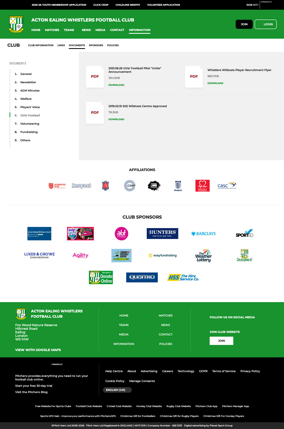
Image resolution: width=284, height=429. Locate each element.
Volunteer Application (163, 4)
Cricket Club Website (119, 406)
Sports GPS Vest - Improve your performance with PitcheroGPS (78, 416)
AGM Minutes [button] (29, 90)
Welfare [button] (26, 99)
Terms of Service (224, 371)
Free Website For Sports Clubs (53, 406)
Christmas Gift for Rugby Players (179, 416)
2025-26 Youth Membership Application (59, 4)
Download (116, 84)
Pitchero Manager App (235, 406)
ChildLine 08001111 (128, 4)
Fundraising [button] (29, 132)
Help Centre (114, 371)
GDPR (203, 371)
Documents (77, 45)
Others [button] (25, 140)
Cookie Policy (114, 381)
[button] (36, 30)
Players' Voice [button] (30, 107)
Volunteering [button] (29, 124)
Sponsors (96, 45)
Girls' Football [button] (30, 115)
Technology (186, 371)
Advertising (149, 371)
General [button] (26, 74)
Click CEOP (100, 4)
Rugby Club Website (178, 406)
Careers (167, 371)
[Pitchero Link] (269, 6)
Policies (113, 45)
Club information (40, 45)
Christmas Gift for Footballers (137, 416)
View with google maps (38, 350)
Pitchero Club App (206, 406)
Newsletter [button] (28, 82)
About (131, 371)
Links (61, 45)
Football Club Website (89, 406)
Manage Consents (142, 381)
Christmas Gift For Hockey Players (223, 416)
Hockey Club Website (149, 406)
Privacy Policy (250, 371)
